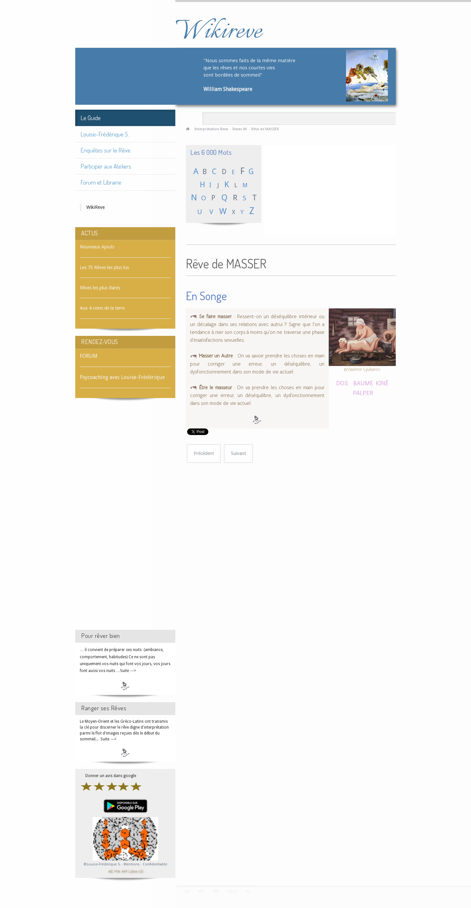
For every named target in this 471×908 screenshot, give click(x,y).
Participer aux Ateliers (105, 166)
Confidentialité (155, 864)
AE (110, 870)
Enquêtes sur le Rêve (105, 150)
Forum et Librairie (100, 182)
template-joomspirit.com (468, 860)
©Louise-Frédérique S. (102, 864)
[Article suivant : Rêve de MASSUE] (238, 454)
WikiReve (95, 207)
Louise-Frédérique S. (104, 134)
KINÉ (382, 383)
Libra (133, 870)
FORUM (88, 356)
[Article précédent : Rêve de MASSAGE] (203, 454)
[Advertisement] (125, 520)
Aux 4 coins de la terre (102, 308)
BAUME (362, 383)
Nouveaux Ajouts (97, 246)
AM (124, 870)
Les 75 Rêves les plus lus (104, 267)
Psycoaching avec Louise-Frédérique (122, 377)
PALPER (363, 393)
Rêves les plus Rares (100, 287)
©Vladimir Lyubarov (362, 369)
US (140, 870)
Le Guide (90, 117)
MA (117, 870)
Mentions (132, 864)
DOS (342, 383)
